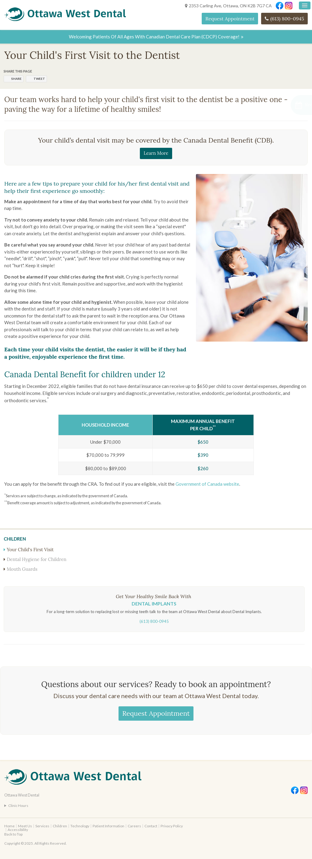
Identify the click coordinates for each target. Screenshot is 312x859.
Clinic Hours (18, 805)
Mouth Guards (22, 569)
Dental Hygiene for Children (36, 559)
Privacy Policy (172, 826)
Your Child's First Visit (30, 549)
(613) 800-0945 (287, 19)
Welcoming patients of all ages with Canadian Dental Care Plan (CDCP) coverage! (154, 36)
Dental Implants (154, 603)
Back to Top (13, 834)
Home (9, 826)
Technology (79, 826)
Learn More (156, 153)
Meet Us (25, 826)
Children (60, 826)
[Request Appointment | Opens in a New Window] (279, 105)
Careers (134, 826)
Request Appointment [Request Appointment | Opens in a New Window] (229, 19)
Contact (150, 826)
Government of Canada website (207, 484)
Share (16, 78)
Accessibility (18, 829)
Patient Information (108, 826)
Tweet (39, 78)
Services (42, 826)
